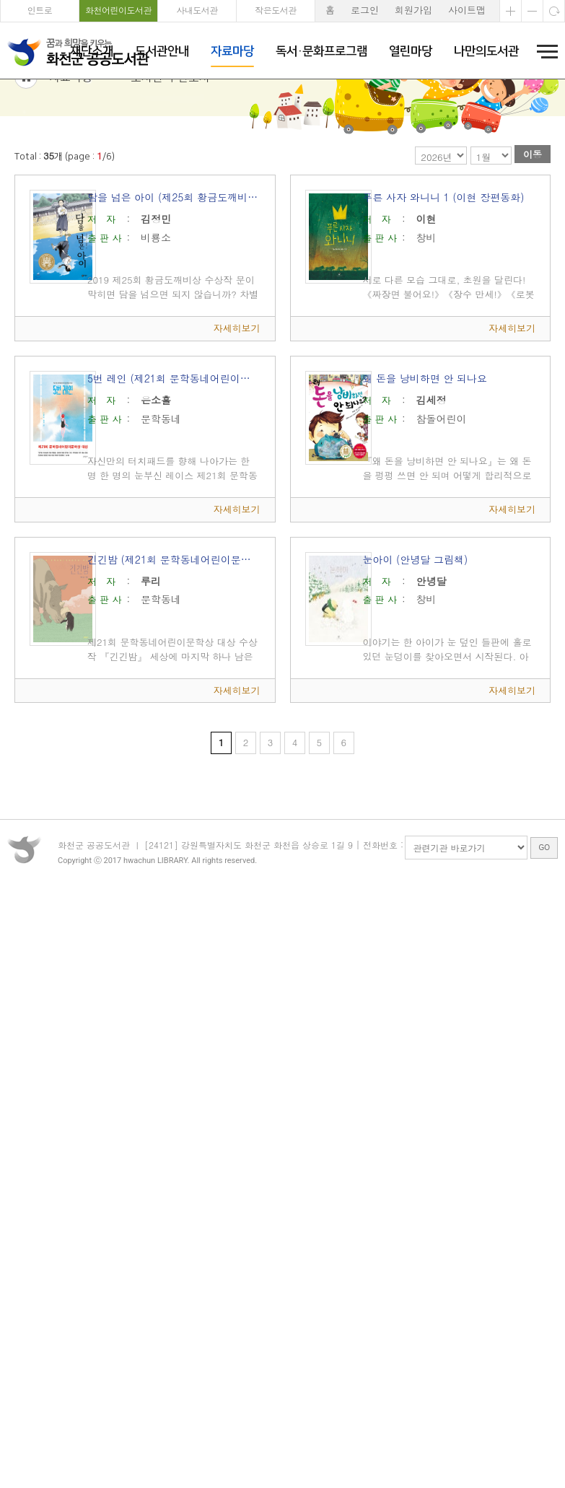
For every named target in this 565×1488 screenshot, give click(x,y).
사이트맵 (467, 10)
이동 (532, 230)
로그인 (365, 10)
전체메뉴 (542, 51)
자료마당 (232, 51)
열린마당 (410, 51)
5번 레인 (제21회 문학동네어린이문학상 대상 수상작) (173, 453)
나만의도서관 (486, 51)
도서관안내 (162, 51)
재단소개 (91, 51)
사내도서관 (197, 10)
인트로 (40, 10)
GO (544, 936)
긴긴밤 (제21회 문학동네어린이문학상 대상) (173, 634)
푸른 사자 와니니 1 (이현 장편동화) (443, 273)
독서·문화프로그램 (321, 51)
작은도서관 (276, 10)
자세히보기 (237, 404)
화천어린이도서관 (118, 10)
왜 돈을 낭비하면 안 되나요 (424, 453)
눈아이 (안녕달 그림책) (415, 634)
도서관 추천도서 (170, 151)
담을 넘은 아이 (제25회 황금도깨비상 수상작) (173, 273)
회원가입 (413, 10)
